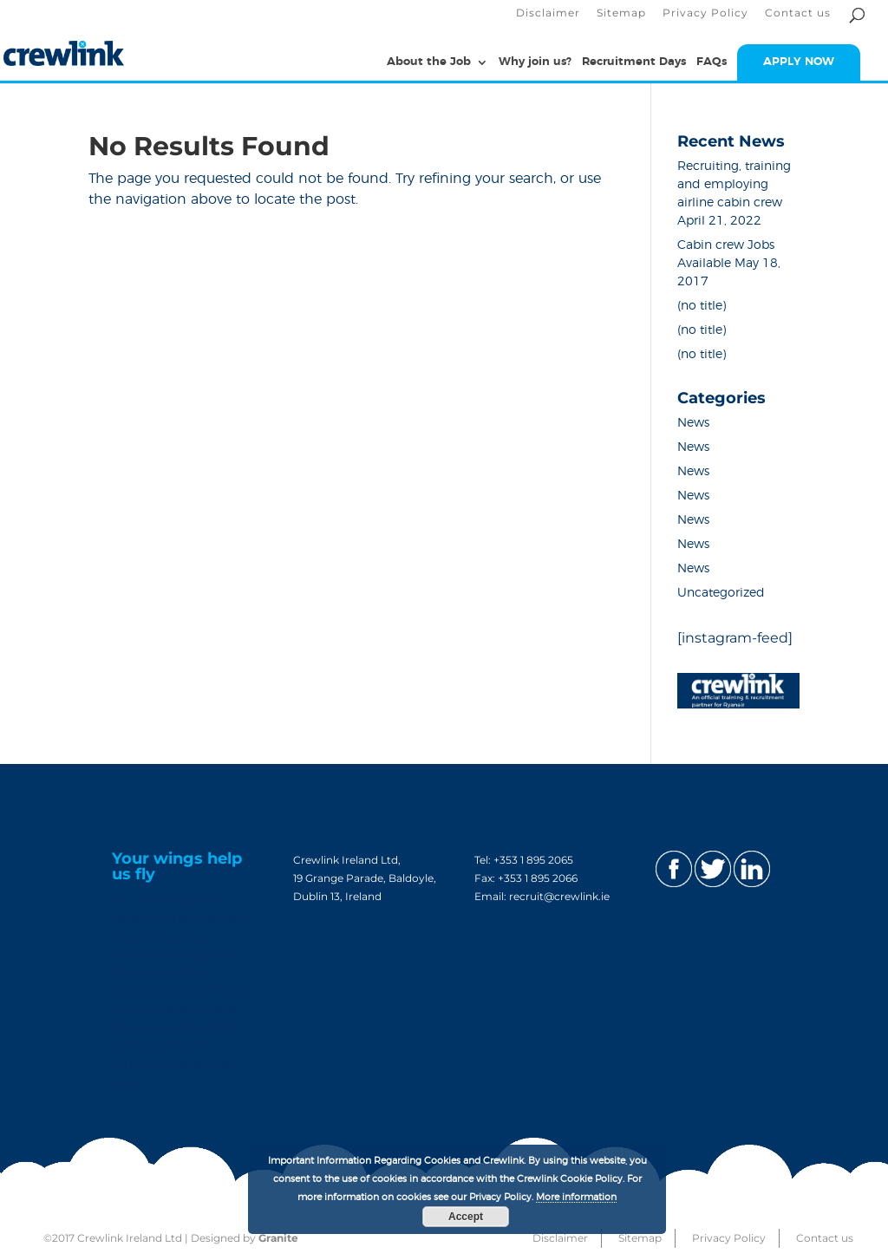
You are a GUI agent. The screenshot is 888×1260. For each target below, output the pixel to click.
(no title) (701, 306)
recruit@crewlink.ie (559, 896)
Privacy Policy (705, 13)
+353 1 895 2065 (533, 859)
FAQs (711, 62)
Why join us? (535, 62)
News (693, 423)
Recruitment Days (634, 62)
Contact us (798, 13)
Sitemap (621, 13)
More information (576, 1197)
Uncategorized (721, 593)
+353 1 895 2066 (538, 878)
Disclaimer (548, 13)
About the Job (429, 62)
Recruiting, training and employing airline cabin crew (734, 184)
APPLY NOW (798, 62)
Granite (278, 1237)
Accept (465, 1217)
